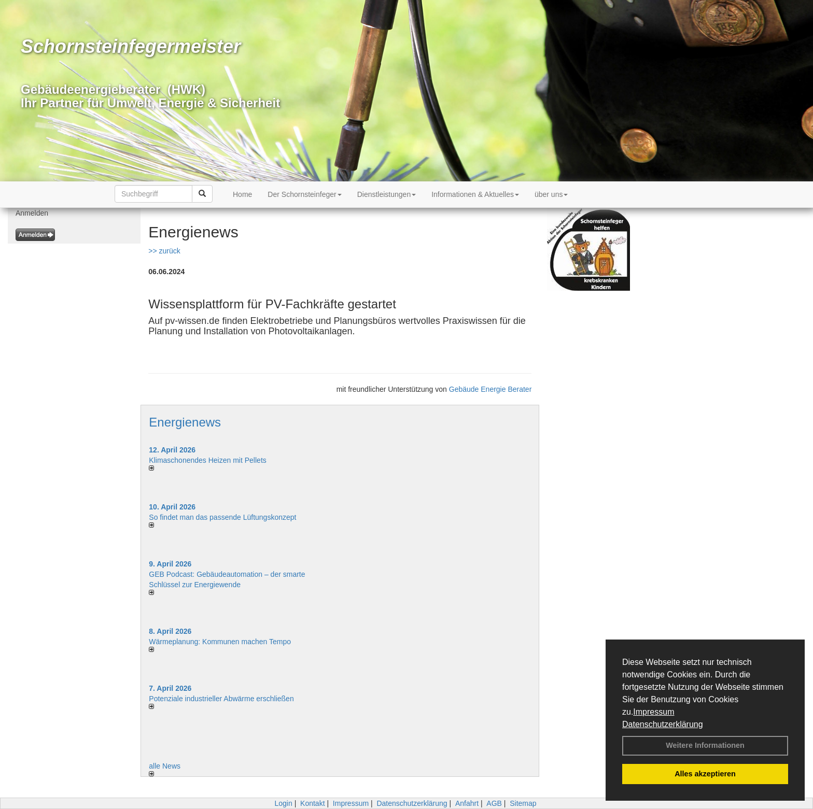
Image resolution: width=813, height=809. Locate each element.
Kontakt (312, 803)
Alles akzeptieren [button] (705, 774)
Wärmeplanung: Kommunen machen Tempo (220, 641)
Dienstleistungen (386, 194)
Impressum (653, 711)
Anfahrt (467, 803)
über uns (551, 194)
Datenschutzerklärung (662, 724)
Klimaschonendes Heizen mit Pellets (207, 460)
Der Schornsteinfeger (304, 194)
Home (242, 194)
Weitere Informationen (705, 745)
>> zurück (164, 251)
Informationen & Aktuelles (475, 194)
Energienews (185, 422)
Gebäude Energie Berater (490, 389)
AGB (494, 803)
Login (283, 803)
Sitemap (523, 803)
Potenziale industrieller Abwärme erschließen (221, 698)
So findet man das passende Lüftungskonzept (222, 517)
